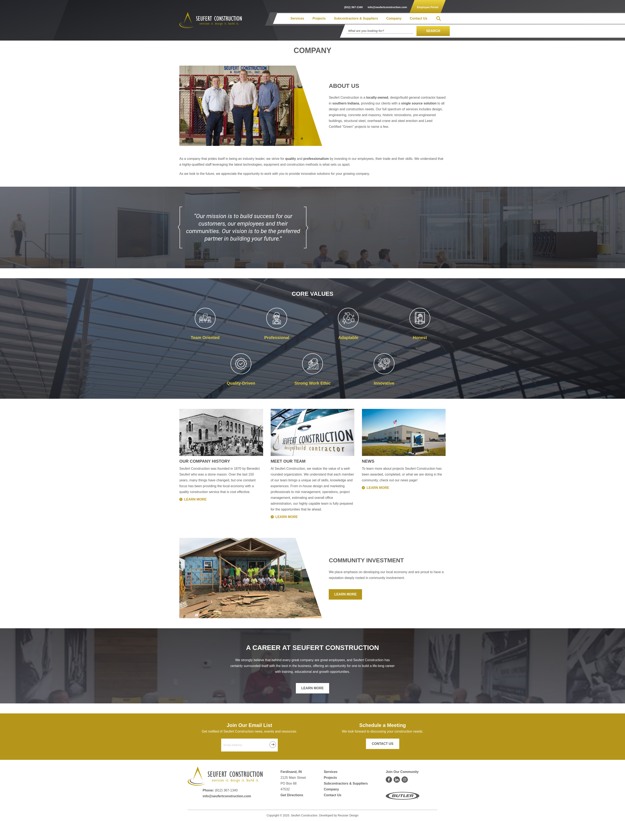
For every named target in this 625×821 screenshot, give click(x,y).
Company (394, 18)
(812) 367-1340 (226, 790)
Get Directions (291, 795)
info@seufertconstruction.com (227, 796)
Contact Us (418, 18)
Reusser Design (348, 815)
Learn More (345, 594)
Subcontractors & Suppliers (356, 18)
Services (297, 18)
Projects (319, 18)
